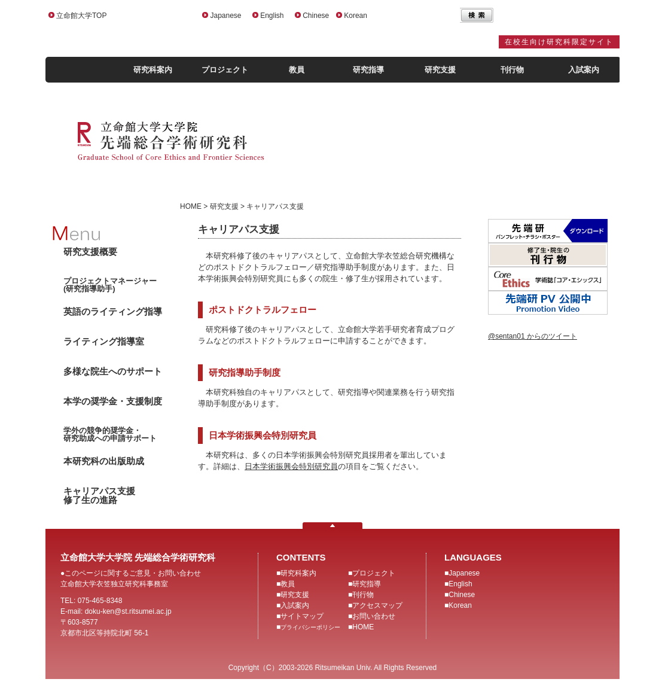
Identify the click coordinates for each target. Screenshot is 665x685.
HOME (363, 627)
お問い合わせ (373, 616)
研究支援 (440, 69)
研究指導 (368, 69)
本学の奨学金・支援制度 (112, 401)
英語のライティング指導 (112, 311)
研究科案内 (152, 69)
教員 (296, 69)
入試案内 (583, 69)
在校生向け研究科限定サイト (559, 42)
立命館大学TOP (81, 15)
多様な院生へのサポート (112, 371)
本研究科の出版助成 (103, 461)
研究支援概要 (90, 251)
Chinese (316, 15)
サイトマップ (302, 616)
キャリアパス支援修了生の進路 (99, 495)
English (271, 15)
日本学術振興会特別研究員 (291, 466)
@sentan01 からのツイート (532, 336)
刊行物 (512, 69)
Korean (355, 15)
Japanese (225, 15)
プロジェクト (225, 69)
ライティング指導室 (103, 341)
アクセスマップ (377, 605)
